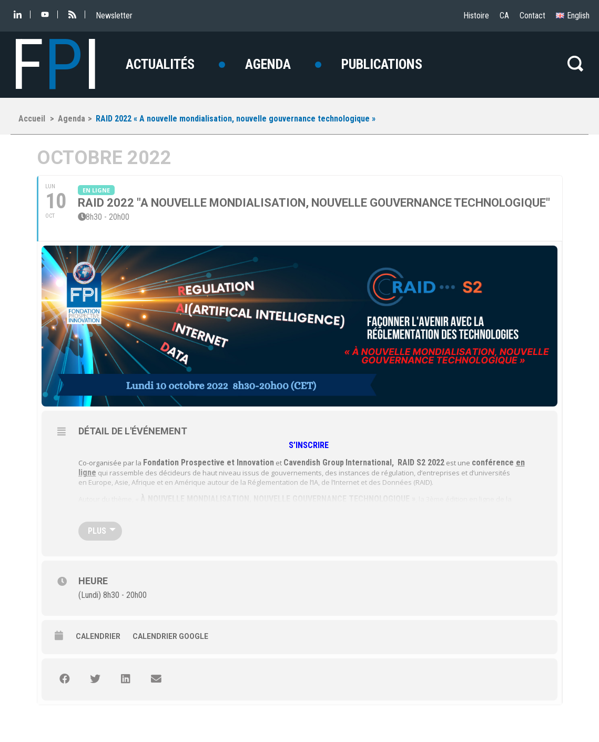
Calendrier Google (170, 636)
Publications (381, 64)
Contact (532, 16)
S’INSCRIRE (310, 445)
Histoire (476, 16)
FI (55, 64)
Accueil (31, 119)
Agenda (268, 64)
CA (504, 16)
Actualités (160, 64)
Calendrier (98, 636)
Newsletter (114, 16)
